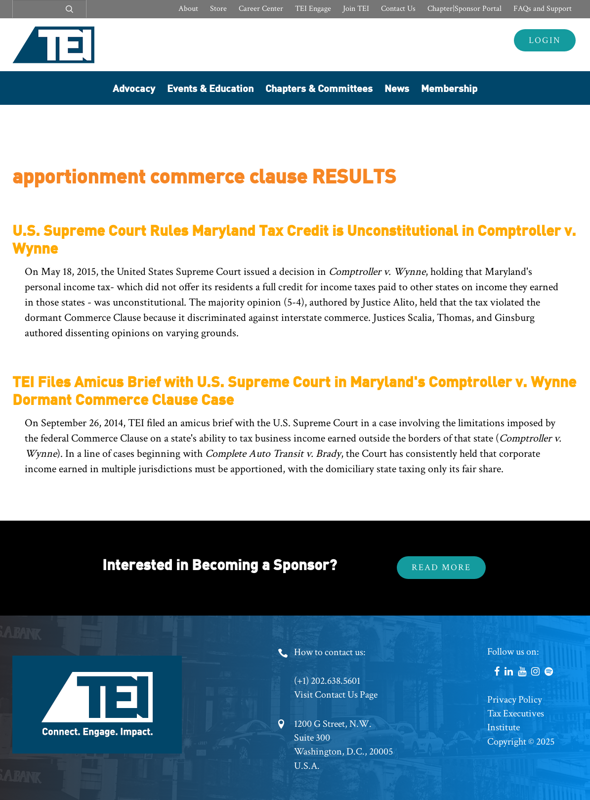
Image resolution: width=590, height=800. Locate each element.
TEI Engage (313, 8)
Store (218, 8)
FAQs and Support (542, 8)
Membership (449, 88)
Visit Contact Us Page (336, 694)
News (396, 88)
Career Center (261, 8)
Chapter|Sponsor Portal (464, 8)
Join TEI (356, 8)
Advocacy (134, 88)
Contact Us (398, 8)
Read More (441, 567)
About (188, 8)
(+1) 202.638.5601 (327, 680)
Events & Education (210, 88)
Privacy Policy (514, 699)
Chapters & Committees (319, 88)
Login (545, 40)
